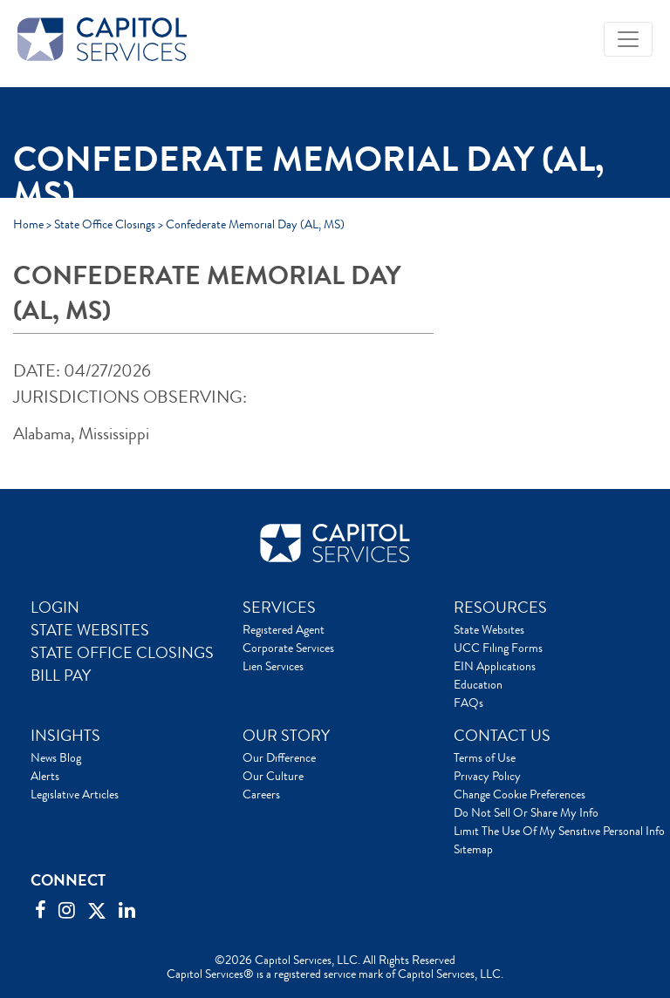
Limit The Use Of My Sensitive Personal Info (559, 830)
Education (478, 684)
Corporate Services (288, 647)
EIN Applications (495, 666)
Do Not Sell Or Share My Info (526, 812)
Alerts (45, 775)
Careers (261, 794)
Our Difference (279, 757)
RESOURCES (500, 607)
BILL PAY (61, 675)
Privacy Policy (487, 775)
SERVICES (279, 607)
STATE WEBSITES (90, 630)
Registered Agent (284, 629)
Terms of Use (485, 757)
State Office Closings (104, 224)
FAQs (468, 702)
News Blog (56, 757)
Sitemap (473, 849)
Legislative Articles (75, 794)
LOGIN (55, 607)
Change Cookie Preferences (519, 794)
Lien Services (273, 666)
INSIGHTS (65, 735)
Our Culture (273, 775)
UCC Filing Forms (498, 647)
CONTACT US (502, 735)
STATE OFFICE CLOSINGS (122, 653)
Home (28, 224)
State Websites (489, 629)
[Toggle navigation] (628, 39)
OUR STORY (286, 735)
